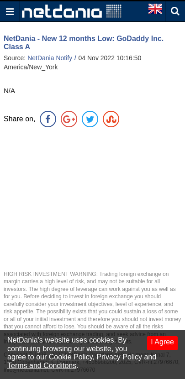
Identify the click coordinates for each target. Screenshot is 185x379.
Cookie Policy (71, 357)
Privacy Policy (119, 357)
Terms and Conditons (41, 365)
